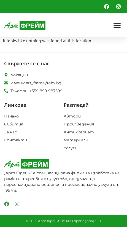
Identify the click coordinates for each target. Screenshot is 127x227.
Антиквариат (79, 132)
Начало (11, 116)
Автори (72, 116)
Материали (76, 140)
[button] (117, 25)
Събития (13, 124)
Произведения (79, 124)
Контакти (15, 140)
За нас (10, 132)
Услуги (70, 147)
